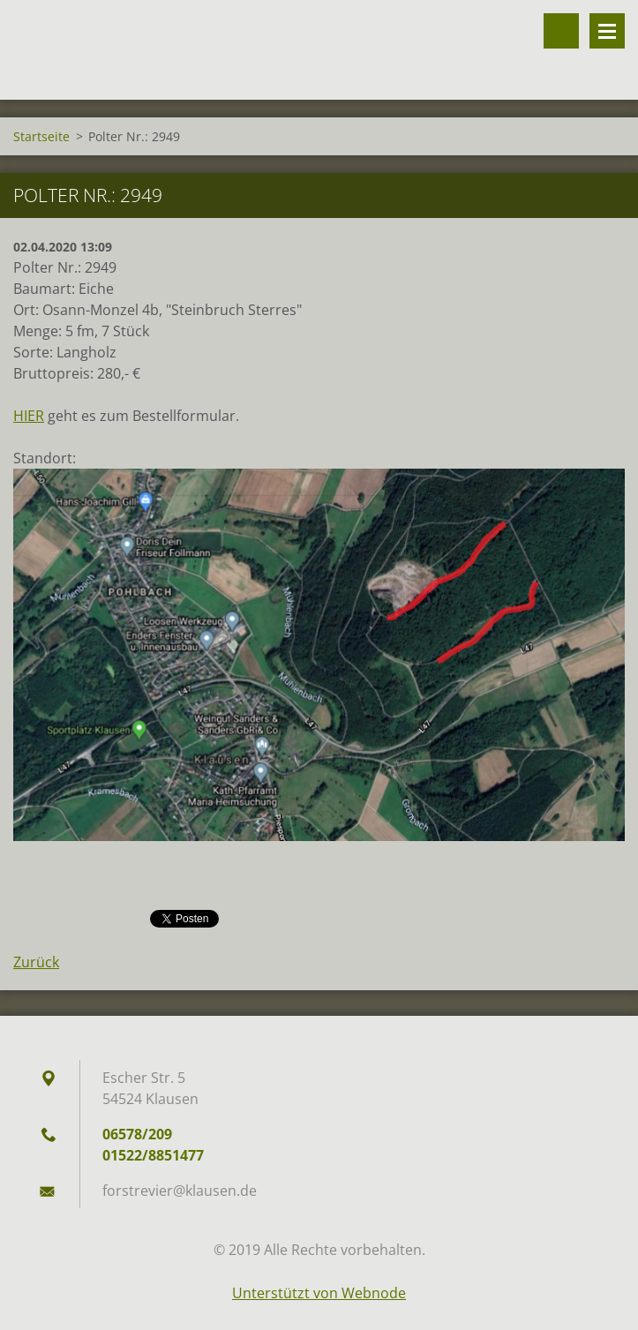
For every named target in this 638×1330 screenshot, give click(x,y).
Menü (607, 31)
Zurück (36, 962)
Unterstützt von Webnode (319, 1293)
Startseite (41, 136)
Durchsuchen (561, 31)
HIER (28, 415)
